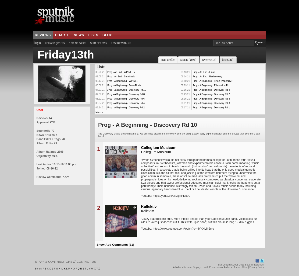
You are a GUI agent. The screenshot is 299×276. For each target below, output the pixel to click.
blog (108, 35)
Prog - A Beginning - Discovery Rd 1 (211, 107)
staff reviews (98, 43)
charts (62, 35)
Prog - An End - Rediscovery (207, 76)
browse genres (55, 43)
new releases (77, 43)
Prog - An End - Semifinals (121, 76)
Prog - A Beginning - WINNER (122, 81)
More (98, 112)
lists (93, 35)
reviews (43, 35)
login (37, 43)
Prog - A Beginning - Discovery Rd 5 (211, 98)
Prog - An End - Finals (203, 72)
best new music (121, 43)
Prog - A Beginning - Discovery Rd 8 (126, 94)
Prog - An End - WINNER (120, 72)
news (79, 35)
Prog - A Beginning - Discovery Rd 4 (126, 103)
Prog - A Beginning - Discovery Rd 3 (211, 103)
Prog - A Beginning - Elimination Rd (210, 85)
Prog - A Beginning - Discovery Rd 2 (126, 107)
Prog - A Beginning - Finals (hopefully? (212, 81)
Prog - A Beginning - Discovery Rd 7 (211, 94)
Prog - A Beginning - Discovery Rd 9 (211, 90)
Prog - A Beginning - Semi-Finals (124, 85)
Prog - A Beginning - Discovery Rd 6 (126, 98)
